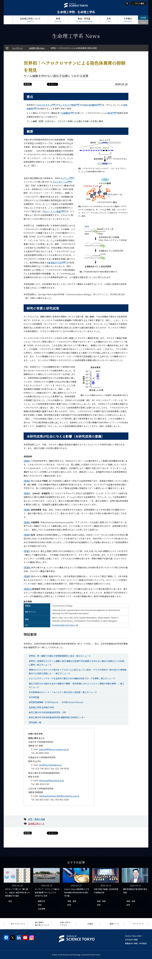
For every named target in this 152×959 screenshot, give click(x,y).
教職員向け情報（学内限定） (136, 943)
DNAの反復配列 (93, 104)
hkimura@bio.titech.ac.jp (51, 780)
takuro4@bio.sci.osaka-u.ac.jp (54, 749)
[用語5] (27, 522)
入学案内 (127, 20)
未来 (108, 20)
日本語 (143, 17)
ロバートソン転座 (55, 211)
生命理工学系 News (36, 48)
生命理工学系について (30, 20)
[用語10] (28, 588)
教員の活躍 (40, 819)
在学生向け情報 (131, 939)
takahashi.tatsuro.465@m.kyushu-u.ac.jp (59, 795)
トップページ (8, 20)
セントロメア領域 (70, 104)
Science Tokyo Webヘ (134, 936)
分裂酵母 (68, 112)
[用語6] (27, 534)
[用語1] (27, 460)
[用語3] (27, 493)
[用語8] (27, 567)
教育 (58, 20)
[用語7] (27, 551)
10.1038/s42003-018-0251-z (65, 625)
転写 (113, 112)
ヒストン (68, 178)
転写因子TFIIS (58, 262)
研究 (30, 819)
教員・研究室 (84, 20)
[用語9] (27, 576)
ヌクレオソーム (62, 181)
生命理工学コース (36, 823)
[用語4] (27, 509)
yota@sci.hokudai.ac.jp (50, 764)
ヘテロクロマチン (46, 104)
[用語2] (27, 480)
